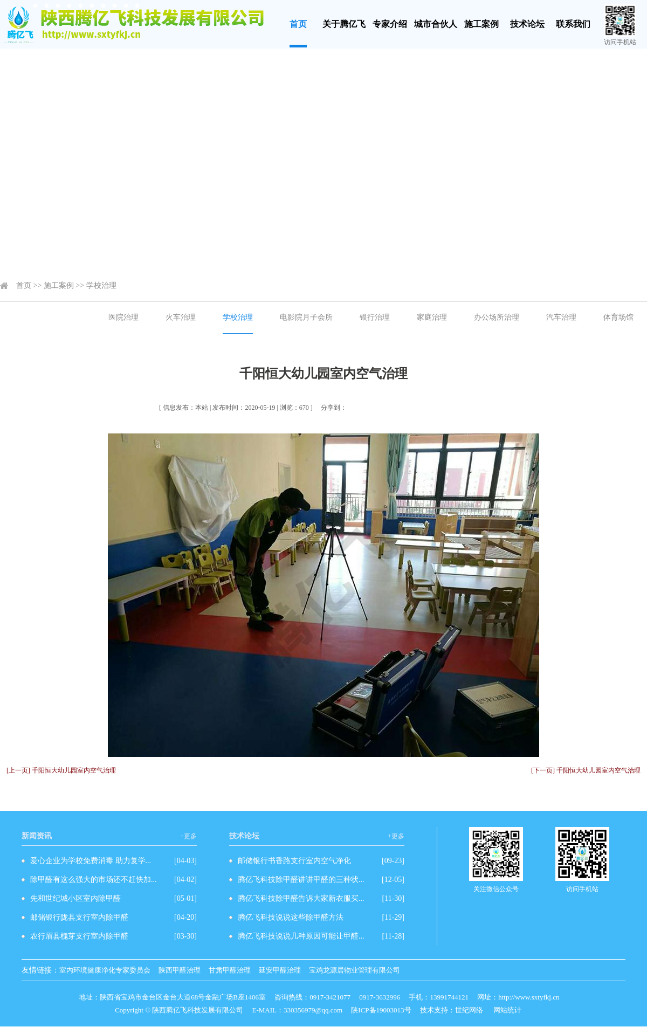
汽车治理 (561, 317)
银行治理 (375, 317)
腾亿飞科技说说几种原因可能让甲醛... (301, 936)
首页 (298, 24)
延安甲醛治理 (280, 970)
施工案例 (481, 24)
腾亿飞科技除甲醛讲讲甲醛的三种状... (301, 880)
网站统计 (507, 1010)
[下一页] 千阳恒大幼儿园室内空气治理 (586, 770)
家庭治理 (432, 317)
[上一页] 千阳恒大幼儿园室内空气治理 (61, 770)
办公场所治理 (496, 317)
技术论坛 (527, 24)
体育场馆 (618, 317)
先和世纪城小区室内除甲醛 (75, 898)
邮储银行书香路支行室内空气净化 (294, 861)
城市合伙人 (435, 24)
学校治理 (101, 285)
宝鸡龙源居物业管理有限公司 (354, 970)
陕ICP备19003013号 (381, 1010)
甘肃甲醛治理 (230, 970)
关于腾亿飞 (344, 24)
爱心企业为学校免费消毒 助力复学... (90, 861)
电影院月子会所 (306, 317)
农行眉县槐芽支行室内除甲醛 (79, 936)
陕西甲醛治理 (180, 970)
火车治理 (181, 317)
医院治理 (123, 317)
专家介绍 (390, 24)
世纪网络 (469, 1010)
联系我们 (573, 24)
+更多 (188, 836)
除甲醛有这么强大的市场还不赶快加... (93, 880)
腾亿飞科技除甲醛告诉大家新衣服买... (301, 898)
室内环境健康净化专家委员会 (104, 970)
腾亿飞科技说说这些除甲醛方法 (290, 917)
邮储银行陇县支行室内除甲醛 (79, 917)
